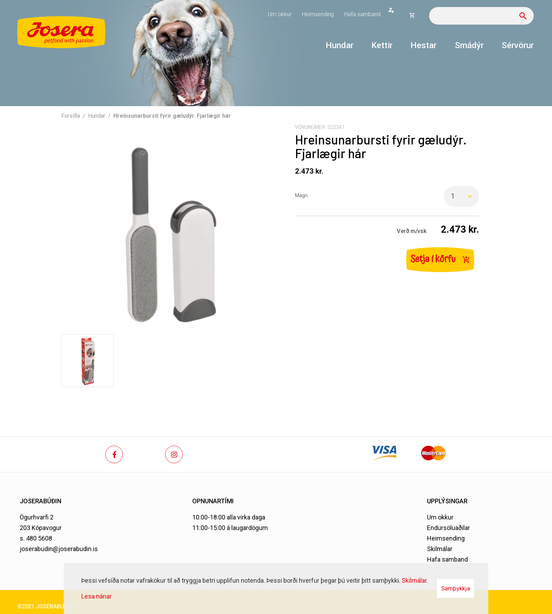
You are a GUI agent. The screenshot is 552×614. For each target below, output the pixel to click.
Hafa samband (447, 559)
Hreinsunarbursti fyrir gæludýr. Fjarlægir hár (172, 115)
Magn (301, 196)
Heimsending (446, 538)
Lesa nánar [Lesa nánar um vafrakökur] (96, 596)
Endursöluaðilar (448, 527)
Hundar (96, 115)
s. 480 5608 (36, 538)
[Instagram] (174, 454)
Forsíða (70, 115)
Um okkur (440, 517)
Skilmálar (439, 548)
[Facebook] (114, 454)
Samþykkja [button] (455, 588)
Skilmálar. (415, 580)
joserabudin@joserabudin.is (59, 548)
